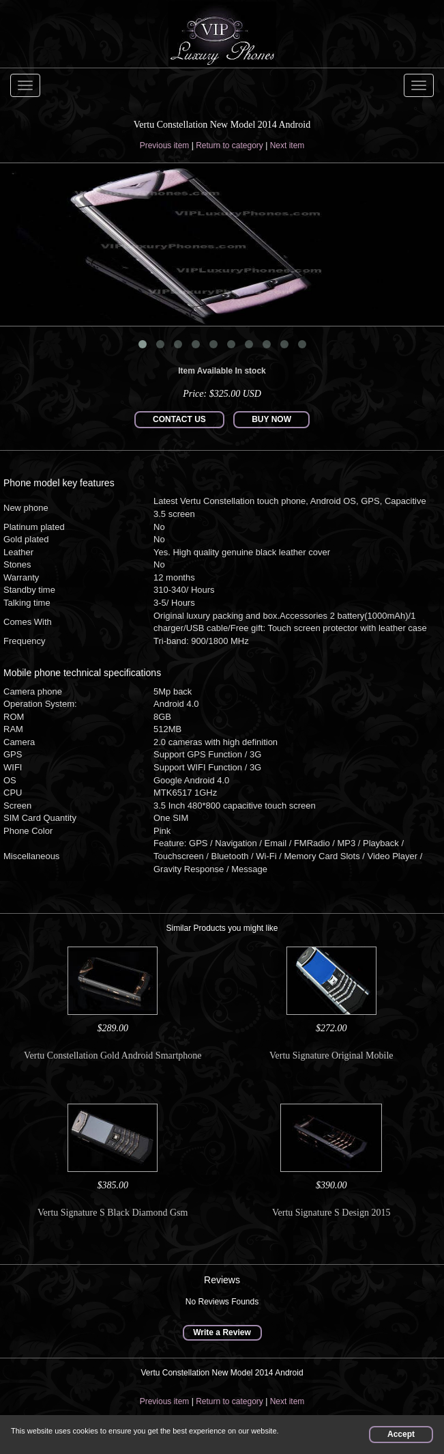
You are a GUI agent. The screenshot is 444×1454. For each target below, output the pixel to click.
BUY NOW (271, 419)
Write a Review (221, 1332)
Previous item (165, 145)
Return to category (229, 145)
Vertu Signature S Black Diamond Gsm (113, 1212)
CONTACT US (179, 419)
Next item (287, 145)
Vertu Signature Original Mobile (331, 1055)
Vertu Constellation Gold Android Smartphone (113, 1055)
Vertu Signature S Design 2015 (331, 1212)
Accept (401, 1434)
